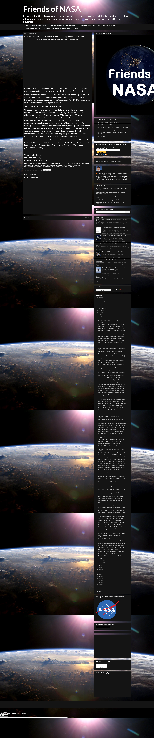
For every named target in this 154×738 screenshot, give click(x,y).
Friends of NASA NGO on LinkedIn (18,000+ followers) (109, 130)
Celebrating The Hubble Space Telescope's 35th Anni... (111, 395)
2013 (98, 589)
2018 (98, 578)
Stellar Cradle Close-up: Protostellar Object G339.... (110, 526)
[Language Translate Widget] (103, 290)
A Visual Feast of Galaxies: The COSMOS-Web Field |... (112, 356)
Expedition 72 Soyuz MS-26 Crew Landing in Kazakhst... (112, 510)
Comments (100, 667)
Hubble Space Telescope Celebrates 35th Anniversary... (111, 465)
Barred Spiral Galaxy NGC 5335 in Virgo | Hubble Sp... (111, 433)
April (100, 319)
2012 (98, 591)
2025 (98, 300)
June (100, 314)
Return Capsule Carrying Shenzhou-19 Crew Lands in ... (112, 338)
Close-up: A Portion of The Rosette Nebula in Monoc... (111, 397)
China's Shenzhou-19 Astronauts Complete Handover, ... (112, 388)
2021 (98, 572)
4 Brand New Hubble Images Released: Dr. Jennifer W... (112, 463)
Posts (98, 664)
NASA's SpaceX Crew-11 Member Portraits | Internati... (111, 324)
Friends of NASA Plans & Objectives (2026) (57, 28)
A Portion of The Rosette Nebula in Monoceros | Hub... (111, 399)
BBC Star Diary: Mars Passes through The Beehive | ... (111, 362)
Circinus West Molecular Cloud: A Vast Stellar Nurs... (111, 414)
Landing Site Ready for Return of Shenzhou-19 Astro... (111, 390)
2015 (98, 584)
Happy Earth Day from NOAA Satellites (107, 481)
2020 (98, 574)
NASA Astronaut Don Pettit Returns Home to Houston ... (111, 502)
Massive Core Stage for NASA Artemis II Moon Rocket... (112, 472)
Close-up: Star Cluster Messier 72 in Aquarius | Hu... (111, 498)
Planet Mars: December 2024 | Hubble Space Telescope (112, 403)
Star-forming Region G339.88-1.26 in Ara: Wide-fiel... (111, 529)
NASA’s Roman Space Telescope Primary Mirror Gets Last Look (111, 196)
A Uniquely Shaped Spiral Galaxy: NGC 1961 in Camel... (112, 377)
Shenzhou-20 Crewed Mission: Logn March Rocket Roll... (112, 547)
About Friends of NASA (39, 25)
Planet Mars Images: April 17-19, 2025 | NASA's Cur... (111, 545)
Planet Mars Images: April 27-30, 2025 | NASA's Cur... (111, 328)
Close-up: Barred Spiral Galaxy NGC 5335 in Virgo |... (111, 431)
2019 (98, 576)
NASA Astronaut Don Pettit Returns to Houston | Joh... (111, 405)
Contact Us (77, 28)
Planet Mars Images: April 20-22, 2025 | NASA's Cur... (111, 461)
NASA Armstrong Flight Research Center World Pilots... (111, 392)
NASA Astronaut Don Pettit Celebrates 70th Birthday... (111, 541)
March (100, 558)
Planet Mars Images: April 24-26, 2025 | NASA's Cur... (111, 386)
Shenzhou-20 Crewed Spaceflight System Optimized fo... (112, 505)
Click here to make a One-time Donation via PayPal (108, 161)
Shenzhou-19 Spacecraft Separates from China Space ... (112, 340)
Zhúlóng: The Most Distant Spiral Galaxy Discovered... (111, 520)
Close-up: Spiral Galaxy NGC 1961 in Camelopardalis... (111, 370)
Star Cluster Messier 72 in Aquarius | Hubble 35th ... (111, 500)
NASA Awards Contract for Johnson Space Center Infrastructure (111, 188)
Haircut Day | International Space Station (108, 549)
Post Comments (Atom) (60, 222)
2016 (98, 582)
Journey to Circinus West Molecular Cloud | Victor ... (111, 409)
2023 (98, 567)
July (100, 312)
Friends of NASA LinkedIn (32, 28)
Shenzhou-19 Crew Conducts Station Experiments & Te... (112, 531)
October (101, 306)
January (101, 562)
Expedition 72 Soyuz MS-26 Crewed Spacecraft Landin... (112, 533)
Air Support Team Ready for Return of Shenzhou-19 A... (111, 358)
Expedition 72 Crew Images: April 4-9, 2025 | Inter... (110, 556)
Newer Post (27, 218)
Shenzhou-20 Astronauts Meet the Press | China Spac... (111, 467)
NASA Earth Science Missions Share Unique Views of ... (112, 484)
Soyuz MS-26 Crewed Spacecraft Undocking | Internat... (112, 543)
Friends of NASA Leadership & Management (63, 25)
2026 (98, 297)
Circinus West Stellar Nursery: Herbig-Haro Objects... (111, 407)
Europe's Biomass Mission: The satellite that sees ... (111, 351)
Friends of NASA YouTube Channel (104, 139)
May (100, 316)
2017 (98, 580)
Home (26, 25)
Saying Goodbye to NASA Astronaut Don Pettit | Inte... (111, 551)
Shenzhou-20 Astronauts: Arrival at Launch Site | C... (111, 441)
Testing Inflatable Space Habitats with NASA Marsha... (111, 368)
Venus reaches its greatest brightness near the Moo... (111, 516)
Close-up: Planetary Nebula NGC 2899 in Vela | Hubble (111, 457)
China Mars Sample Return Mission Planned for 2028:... (111, 401)
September (101, 308)
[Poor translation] (5, 715)
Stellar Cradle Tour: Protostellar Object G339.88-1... (110, 524)
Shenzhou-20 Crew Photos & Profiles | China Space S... (112, 452)
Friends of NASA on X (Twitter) (103, 136)
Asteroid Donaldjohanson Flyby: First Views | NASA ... (111, 496)
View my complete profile (102, 181)
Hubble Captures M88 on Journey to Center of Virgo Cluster (110, 202)
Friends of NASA (52, 8)
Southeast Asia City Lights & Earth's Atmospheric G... (111, 553)
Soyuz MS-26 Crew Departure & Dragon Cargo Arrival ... (112, 439)
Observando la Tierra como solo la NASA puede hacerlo (111, 476)
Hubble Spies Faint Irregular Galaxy (104, 200)
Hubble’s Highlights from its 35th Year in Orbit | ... (110, 443)
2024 (98, 565)
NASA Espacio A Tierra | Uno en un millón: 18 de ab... (111, 326)
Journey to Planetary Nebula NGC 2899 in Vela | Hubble (112, 454)
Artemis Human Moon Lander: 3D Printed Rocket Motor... (112, 429)
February (101, 560)
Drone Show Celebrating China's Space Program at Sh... (112, 425)
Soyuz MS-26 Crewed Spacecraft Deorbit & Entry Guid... (112, 538)
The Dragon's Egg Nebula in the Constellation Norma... (111, 384)
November (101, 304)
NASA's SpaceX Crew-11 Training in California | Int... (111, 380)
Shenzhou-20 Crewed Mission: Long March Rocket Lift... (112, 427)
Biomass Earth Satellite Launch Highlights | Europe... (111, 353)
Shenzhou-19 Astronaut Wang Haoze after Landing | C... (112, 334)
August (100, 310)
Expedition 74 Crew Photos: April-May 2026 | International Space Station (113, 252)
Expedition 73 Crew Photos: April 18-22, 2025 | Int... (110, 382)
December (101, 301)
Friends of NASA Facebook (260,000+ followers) (107, 122)
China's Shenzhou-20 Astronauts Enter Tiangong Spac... (112, 423)
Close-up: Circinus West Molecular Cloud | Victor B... (111, 412)
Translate (122, 290)
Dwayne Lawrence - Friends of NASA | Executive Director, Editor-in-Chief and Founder (112, 174)
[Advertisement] (57, 52)
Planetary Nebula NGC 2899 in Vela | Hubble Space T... (111, 459)
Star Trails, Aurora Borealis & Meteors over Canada (110, 518)
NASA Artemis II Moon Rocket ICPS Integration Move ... (111, 522)
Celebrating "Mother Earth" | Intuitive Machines (109, 469)
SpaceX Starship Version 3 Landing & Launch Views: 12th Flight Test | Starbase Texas (115, 268)
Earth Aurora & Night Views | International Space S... (111, 360)
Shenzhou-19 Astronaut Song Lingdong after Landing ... (111, 336)
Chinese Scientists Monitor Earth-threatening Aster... (111, 346)
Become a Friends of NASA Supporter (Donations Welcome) (98, 25)
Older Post (88, 218)
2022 (98, 569)
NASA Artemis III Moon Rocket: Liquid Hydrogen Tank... (111, 375)
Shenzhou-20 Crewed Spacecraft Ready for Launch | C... (112, 474)
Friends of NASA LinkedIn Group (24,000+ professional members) (112, 127)
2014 (98, 587)
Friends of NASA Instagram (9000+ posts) (106, 124)
